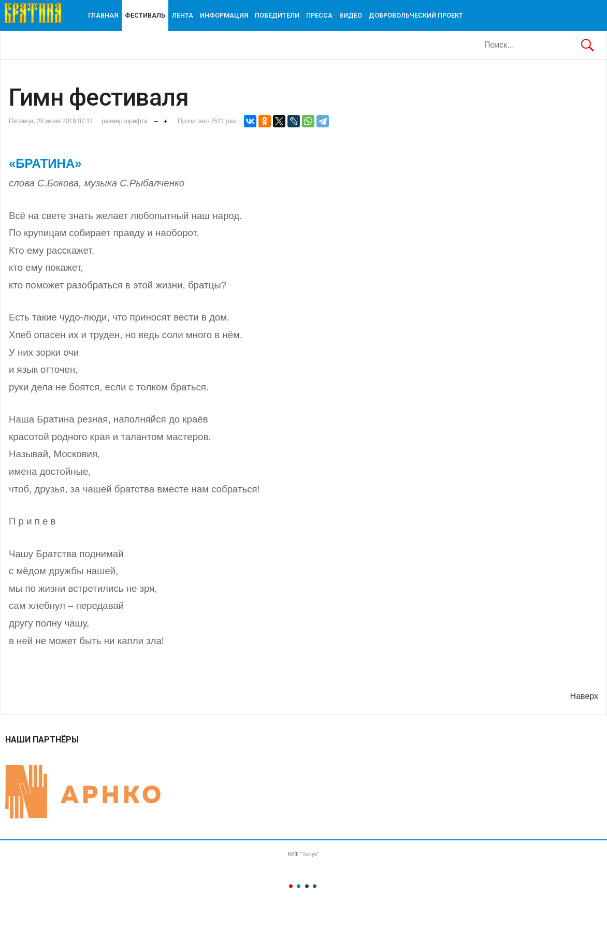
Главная (103, 15)
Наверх (584, 696)
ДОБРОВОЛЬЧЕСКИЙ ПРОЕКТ (416, 15)
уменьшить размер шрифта (156, 119)
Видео (350, 15)
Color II (298, 886)
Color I (291, 886)
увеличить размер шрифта (165, 119)
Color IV (314, 886)
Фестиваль (145, 15)
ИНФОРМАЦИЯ (224, 15)
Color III (307, 886)
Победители (277, 15)
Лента (182, 15)
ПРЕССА (319, 15)
